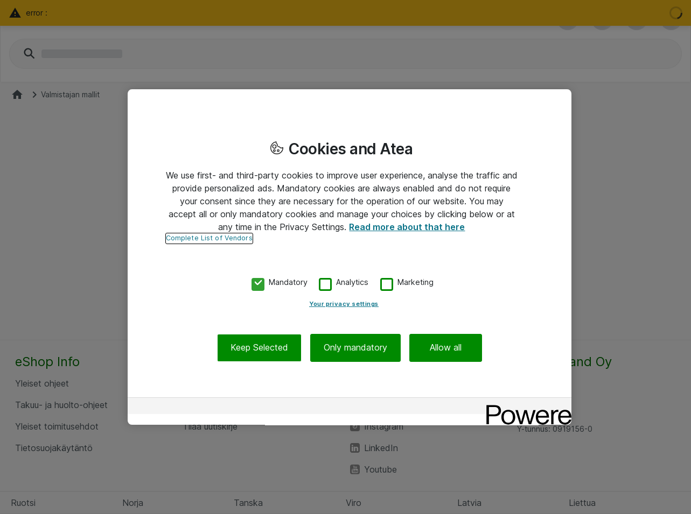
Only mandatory (355, 347)
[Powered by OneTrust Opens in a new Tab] (525, 407)
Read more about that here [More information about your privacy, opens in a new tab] (407, 227)
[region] (349, 257)
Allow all (446, 347)
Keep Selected (259, 347)
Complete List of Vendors (209, 238)
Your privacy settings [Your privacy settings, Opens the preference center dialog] (344, 304)
